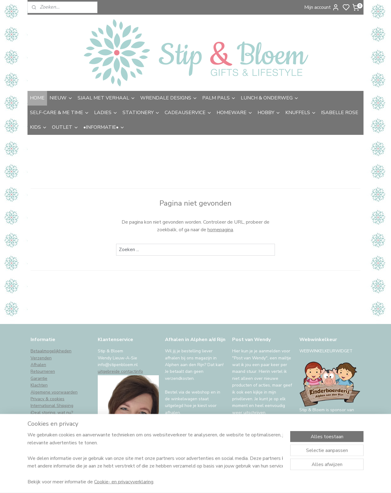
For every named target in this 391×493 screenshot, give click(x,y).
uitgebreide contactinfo (120, 371)
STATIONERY (141, 112)
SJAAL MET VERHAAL (106, 98)
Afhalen (38, 365)
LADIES (106, 112)
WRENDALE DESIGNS (168, 98)
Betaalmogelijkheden (51, 351)
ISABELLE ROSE (339, 112)
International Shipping (52, 405)
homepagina (220, 229)
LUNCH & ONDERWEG (270, 98)
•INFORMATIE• (104, 127)
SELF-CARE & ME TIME (59, 112)
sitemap (228, 482)
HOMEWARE (235, 112)
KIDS (38, 127)
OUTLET (65, 127)
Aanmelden (249, 428)
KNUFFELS (300, 112)
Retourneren (43, 371)
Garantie (39, 378)
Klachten (39, 385)
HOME (37, 98)
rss (239, 482)
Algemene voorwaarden (54, 392)
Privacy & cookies (47, 399)
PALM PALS (219, 98)
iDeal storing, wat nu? (52, 413)
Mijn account (321, 7)
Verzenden (41, 358)
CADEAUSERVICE (188, 112)
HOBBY (269, 112)
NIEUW (61, 98)
